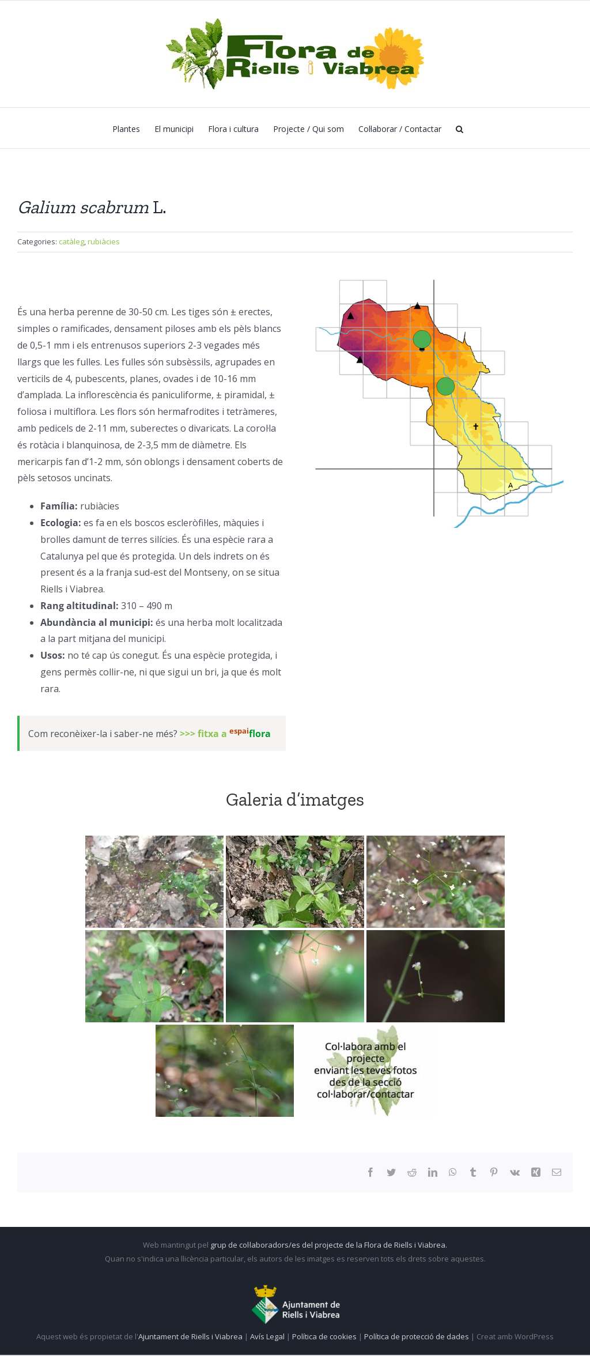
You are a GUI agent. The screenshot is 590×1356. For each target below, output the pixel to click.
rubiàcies (104, 241)
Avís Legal (267, 1336)
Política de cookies (325, 1336)
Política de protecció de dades (417, 1336)
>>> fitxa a (225, 733)
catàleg (71, 241)
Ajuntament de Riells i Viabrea (190, 1336)
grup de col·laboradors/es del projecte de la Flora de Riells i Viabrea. (328, 1245)
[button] (459, 128)
